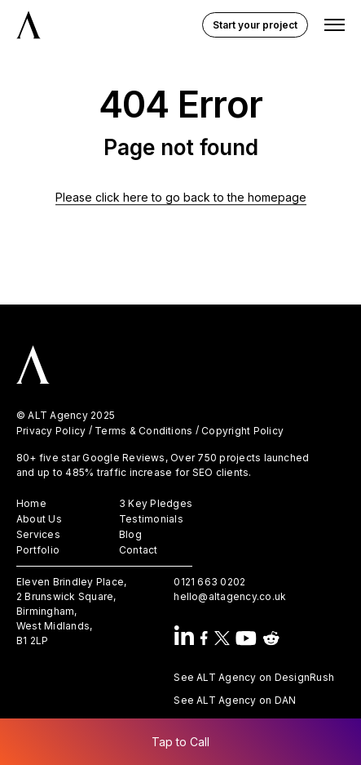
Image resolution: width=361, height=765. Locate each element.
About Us (39, 519)
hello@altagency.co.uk (230, 596)
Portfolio (37, 550)
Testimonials (151, 519)
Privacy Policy (51, 431)
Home (31, 503)
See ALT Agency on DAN (235, 700)
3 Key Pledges (155, 503)
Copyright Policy (242, 431)
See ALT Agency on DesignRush (254, 677)
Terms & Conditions (143, 431)
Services (38, 534)
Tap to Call (180, 742)
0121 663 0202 (209, 582)
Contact (138, 550)
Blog (130, 534)
